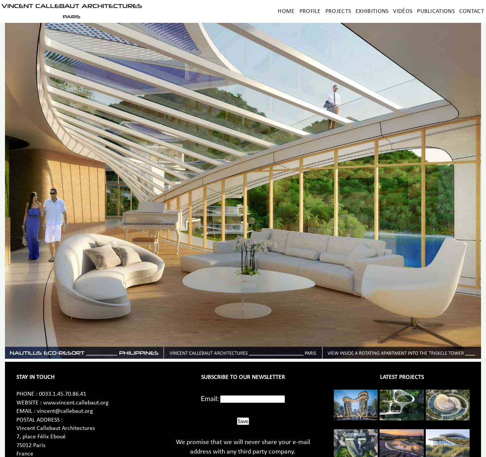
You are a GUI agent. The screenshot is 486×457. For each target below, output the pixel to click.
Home (286, 11)
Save (243, 421)
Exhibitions (372, 11)
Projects (338, 11)
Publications (436, 11)
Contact (471, 11)
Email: (210, 398)
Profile (310, 11)
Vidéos (402, 11)
